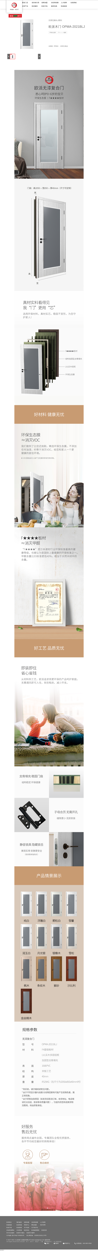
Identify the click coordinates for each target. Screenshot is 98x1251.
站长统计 (2, 1250)
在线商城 (74, 2)
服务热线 (54, 6)
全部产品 (25, 6)
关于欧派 (26, 1227)
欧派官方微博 (31, 1232)
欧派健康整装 (35, 1230)
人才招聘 (64, 2)
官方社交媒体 (10, 1232)
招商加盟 (45, 2)
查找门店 (25, 2)
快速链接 (64, 6)
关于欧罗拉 (34, 1227)
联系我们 (9, 1222)
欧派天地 (45, 6)
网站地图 (34, 1225)
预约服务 (19, 1222)
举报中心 (26, 1225)
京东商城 (19, 1230)
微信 (46, 1243)
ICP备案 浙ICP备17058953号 (15, 1235)
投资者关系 (35, 2)
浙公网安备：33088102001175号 (36, 1235)
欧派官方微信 (20, 1232)
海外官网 (42, 1225)
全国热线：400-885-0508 (83, 1243)
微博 (56, 1243)
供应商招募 (55, 2)
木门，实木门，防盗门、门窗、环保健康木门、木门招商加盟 (43, 1241)
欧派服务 (35, 6)
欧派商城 (19, 1225)
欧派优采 (44, 1230)
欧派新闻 (19, 1227)
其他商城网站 (10, 1230)
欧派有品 (26, 1230)
